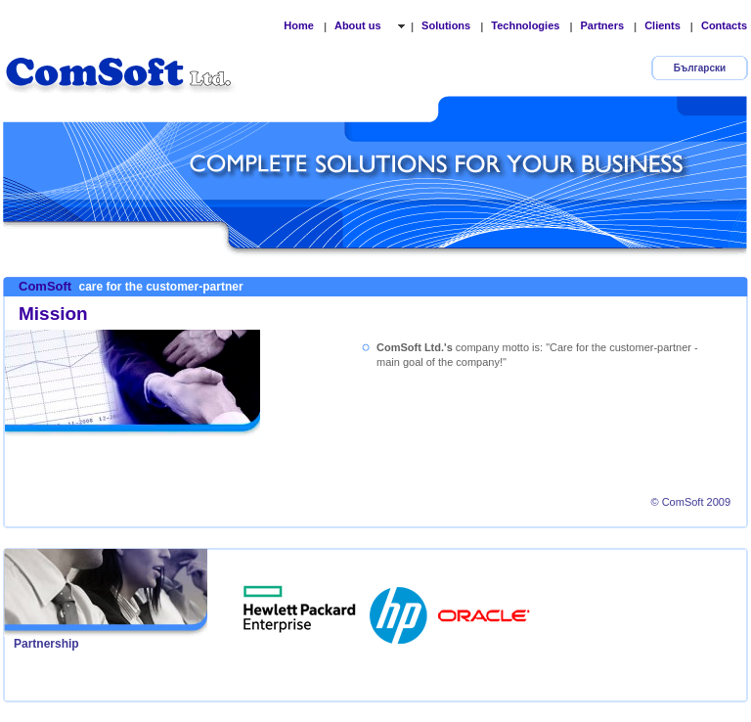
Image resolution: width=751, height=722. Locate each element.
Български (700, 68)
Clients (662, 25)
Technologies (525, 25)
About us (359, 25)
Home (299, 25)
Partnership (46, 644)
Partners (602, 25)
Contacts (724, 25)
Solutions (445, 25)
